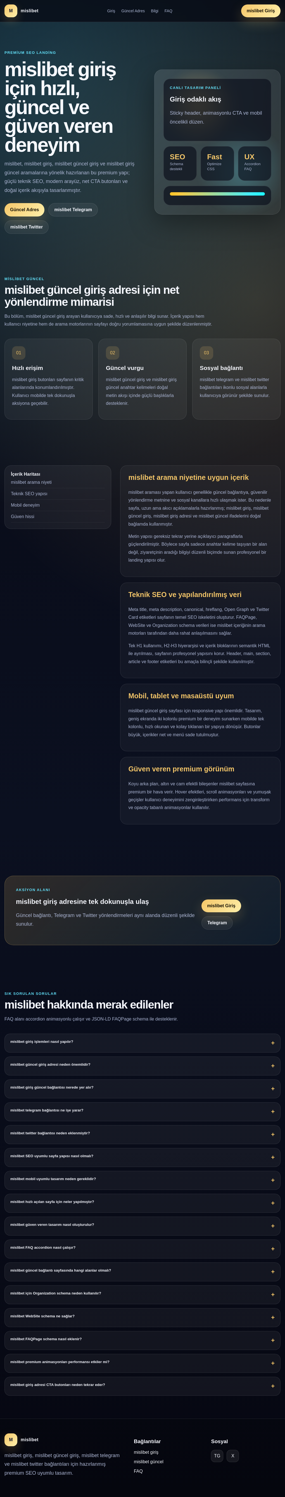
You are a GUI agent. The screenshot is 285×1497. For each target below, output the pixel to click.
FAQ (168, 11)
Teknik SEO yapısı (29, 500)
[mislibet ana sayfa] (21, 10)
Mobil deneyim (25, 511)
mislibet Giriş (261, 10)
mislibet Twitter (26, 227)
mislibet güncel (148, 1461)
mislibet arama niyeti (31, 489)
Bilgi (154, 11)
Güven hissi (22, 523)
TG (217, 1455)
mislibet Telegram (73, 209)
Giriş (111, 11)
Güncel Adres (133, 11)
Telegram (217, 929)
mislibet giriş (146, 1452)
